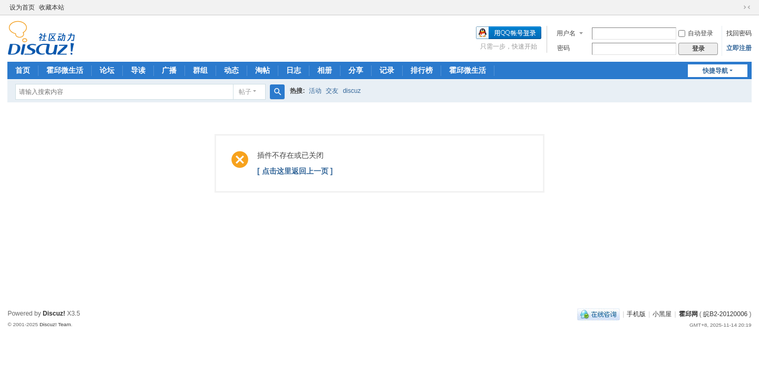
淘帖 (262, 70)
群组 (200, 70)
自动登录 (695, 33)
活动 (315, 90)
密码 (563, 48)
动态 (231, 70)
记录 (387, 70)
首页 (22, 70)
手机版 (636, 314)
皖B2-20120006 (725, 314)
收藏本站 (51, 7)
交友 (332, 90)
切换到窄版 (747, 7)
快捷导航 (715, 70)
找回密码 (739, 33)
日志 (293, 70)
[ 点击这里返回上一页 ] (295, 171)
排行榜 (422, 70)
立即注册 (739, 48)
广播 (169, 70)
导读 (138, 70)
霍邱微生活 (64, 70)
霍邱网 (688, 314)
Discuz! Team (55, 324)
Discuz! (54, 313)
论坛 (107, 70)
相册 (324, 70)
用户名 (566, 33)
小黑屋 (662, 314)
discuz (352, 90)
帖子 (245, 92)
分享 (355, 70)
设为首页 (22, 7)
